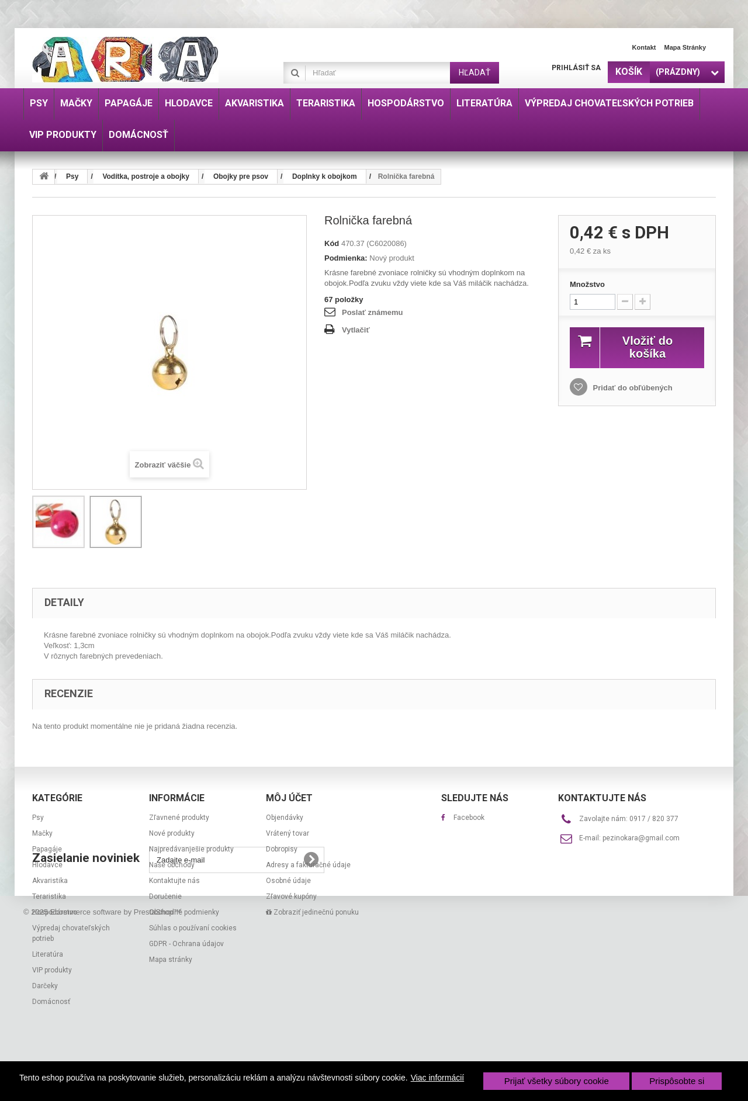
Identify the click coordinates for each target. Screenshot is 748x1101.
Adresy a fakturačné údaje (308, 865)
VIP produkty (52, 970)
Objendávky (284, 817)
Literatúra (47, 954)
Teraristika (49, 896)
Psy (38, 817)
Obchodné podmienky (184, 912)
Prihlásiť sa (576, 68)
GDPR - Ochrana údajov (186, 944)
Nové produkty (172, 833)
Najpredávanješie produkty (191, 849)
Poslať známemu (372, 312)
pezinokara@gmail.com (641, 838)
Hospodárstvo (54, 912)
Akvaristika (50, 881)
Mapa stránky (685, 47)
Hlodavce (47, 865)
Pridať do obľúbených (632, 387)
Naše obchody (172, 865)
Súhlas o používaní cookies (193, 928)
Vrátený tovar (287, 833)
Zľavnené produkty (179, 817)
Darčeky (45, 986)
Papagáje (47, 849)
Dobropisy (281, 849)
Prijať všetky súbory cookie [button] (556, 1081)
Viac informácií (438, 1077)
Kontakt (644, 47)
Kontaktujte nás (174, 881)
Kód (331, 243)
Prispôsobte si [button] (676, 1081)
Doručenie (165, 896)
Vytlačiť (356, 330)
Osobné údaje (288, 881)
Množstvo (587, 284)
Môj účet (289, 798)
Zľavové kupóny (291, 896)
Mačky (42, 833)
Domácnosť (51, 1002)
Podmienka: (346, 258)
